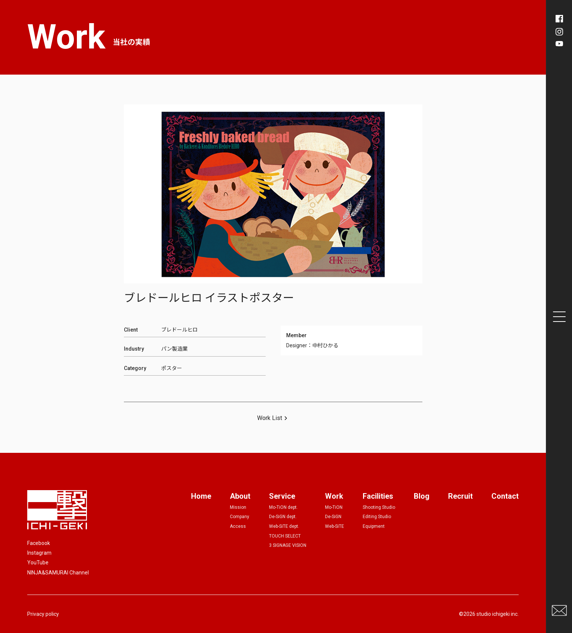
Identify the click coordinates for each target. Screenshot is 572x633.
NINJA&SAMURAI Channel (58, 573)
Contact (505, 496)
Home (201, 496)
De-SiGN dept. (283, 516)
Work (334, 496)
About (240, 496)
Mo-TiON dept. (283, 507)
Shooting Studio (379, 507)
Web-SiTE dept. (284, 526)
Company (239, 516)
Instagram (39, 553)
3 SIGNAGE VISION (287, 545)
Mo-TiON (334, 507)
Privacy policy (43, 614)
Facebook (38, 543)
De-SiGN (333, 516)
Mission (238, 507)
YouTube (38, 562)
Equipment (374, 526)
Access (238, 526)
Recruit (460, 496)
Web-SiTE (334, 526)
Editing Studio (377, 516)
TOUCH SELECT (285, 536)
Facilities (378, 496)
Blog (421, 496)
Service (282, 496)
